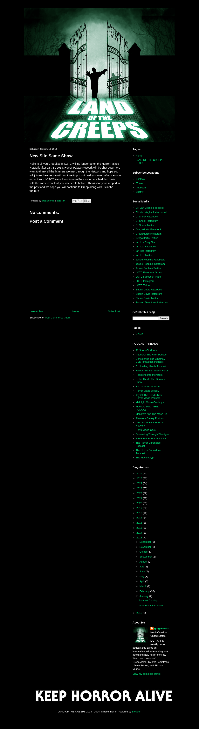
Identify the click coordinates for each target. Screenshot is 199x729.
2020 (139, 503)
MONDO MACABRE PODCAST (147, 408)
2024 (139, 483)
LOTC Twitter (143, 285)
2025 (139, 478)
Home (75, 311)
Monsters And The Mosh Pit (151, 413)
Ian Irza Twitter (144, 255)
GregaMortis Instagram (148, 233)
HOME (139, 334)
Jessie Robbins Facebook (150, 259)
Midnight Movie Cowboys (150, 402)
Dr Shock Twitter (145, 225)
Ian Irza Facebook (146, 246)
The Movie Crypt (145, 457)
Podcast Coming (148, 600)
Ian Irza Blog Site (145, 242)
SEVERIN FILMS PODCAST (152, 438)
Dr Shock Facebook (147, 216)
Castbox (140, 179)
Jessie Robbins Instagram (150, 263)
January (144, 596)
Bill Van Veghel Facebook (150, 207)
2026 (139, 473)
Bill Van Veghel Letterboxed (151, 212)
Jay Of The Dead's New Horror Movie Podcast (149, 397)
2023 (139, 488)
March (143, 586)
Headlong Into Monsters (149, 374)
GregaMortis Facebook (148, 229)
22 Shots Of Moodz (146, 350)
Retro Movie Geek (146, 429)
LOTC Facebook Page (148, 276)
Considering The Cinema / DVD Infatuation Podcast (150, 360)
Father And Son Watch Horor (152, 370)
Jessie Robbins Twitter (148, 268)
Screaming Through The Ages (152, 434)
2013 (139, 537)
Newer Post (37, 311)
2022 (139, 493)
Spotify (139, 191)
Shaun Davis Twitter (147, 298)
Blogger (136, 711)
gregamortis (161, 628)
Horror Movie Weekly (147, 390)
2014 (139, 532)
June (143, 571)
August (144, 561)
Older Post (114, 311)
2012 (139, 612)
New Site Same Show (151, 605)
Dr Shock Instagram (147, 220)
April (142, 581)
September (146, 556)
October (144, 551)
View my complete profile (147, 673)
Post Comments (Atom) (58, 317)
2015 (139, 527)
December (146, 541)
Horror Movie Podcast (148, 386)
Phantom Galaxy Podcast (150, 418)
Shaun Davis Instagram (149, 293)
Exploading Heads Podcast (151, 366)
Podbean (141, 187)
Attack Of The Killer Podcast (151, 354)
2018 (139, 513)
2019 (139, 508)
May (142, 576)
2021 (139, 498)
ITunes (139, 183)
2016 (139, 522)
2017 (139, 517)
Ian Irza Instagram (146, 250)
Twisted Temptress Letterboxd (152, 302)
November (146, 546)
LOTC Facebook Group (149, 272)
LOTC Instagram (145, 281)
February (145, 591)
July (142, 566)
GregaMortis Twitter (147, 238)
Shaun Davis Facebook (149, 289)
